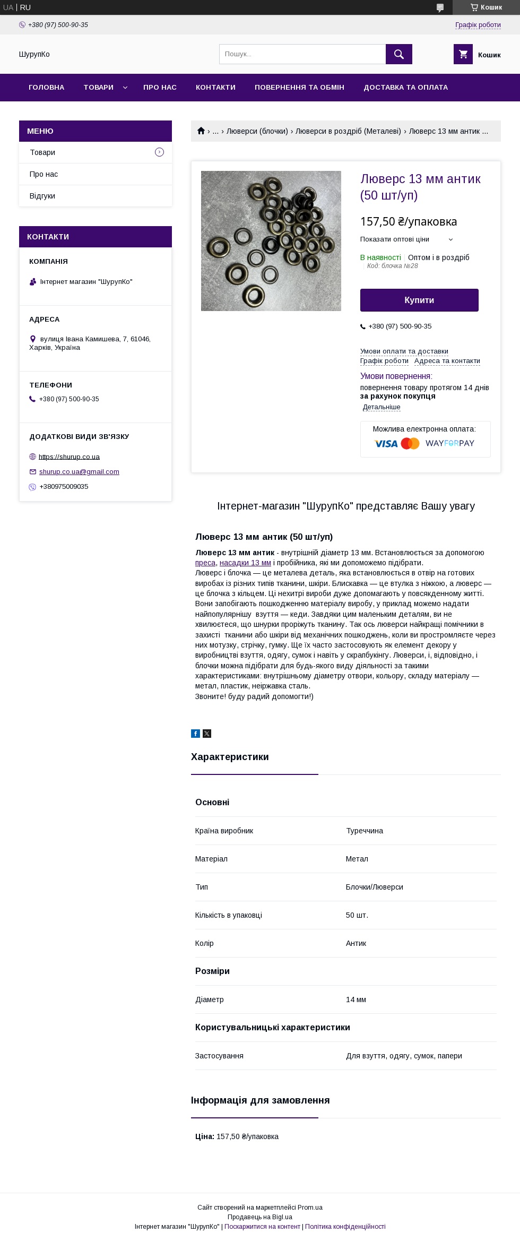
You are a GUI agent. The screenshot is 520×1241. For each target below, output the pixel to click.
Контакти (216, 87)
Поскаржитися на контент (262, 1226)
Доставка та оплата (405, 87)
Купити (420, 300)
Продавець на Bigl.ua (260, 1217)
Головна (46, 87)
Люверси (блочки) (257, 131)
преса (205, 562)
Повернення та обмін (299, 87)
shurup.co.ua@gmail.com (79, 472)
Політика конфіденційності (345, 1226)
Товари (98, 87)
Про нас (160, 87)
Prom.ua (310, 1207)
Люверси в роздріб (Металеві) (348, 131)
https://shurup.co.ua (69, 456)
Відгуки (42, 196)
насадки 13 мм (245, 562)
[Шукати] (399, 54)
